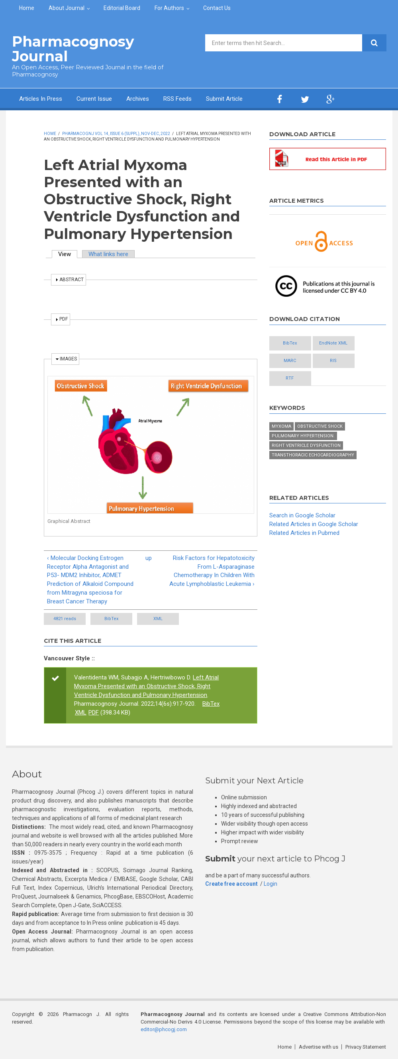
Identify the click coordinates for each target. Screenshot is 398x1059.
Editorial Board (122, 8)
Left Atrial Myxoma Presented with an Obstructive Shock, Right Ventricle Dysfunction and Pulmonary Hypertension (146, 686)
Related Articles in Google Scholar (313, 524)
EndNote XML (333, 343)
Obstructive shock (320, 426)
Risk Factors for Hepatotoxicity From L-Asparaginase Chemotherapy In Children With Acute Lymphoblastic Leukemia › (212, 571)
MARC (290, 360)
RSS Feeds (177, 98)
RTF (290, 378)
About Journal (66, 8)
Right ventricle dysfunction (306, 445)
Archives (137, 98)
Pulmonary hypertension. (303, 435)
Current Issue (94, 98)
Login (270, 884)
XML (158, 618)
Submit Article (224, 98)
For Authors (169, 8)
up (148, 558)
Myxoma (281, 426)
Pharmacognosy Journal (73, 49)
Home (26, 8)
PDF (93, 712)
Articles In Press (40, 98)
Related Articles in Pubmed (304, 532)
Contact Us (217, 8)
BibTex (111, 618)
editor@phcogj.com (164, 1029)
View (67, 254)
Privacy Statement (365, 1046)
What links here (108, 254)
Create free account (231, 884)
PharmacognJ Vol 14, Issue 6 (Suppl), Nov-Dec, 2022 (116, 133)
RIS (333, 360)
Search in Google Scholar (302, 515)
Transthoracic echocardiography (313, 455)
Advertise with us (318, 1046)
